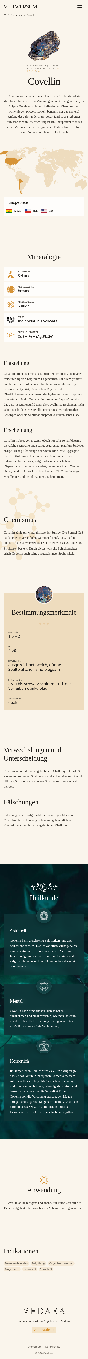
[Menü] (79, 6)
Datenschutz (52, 1346)
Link (40, 70)
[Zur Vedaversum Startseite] (20, 6)
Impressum (34, 1346)
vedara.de (44, 1330)
